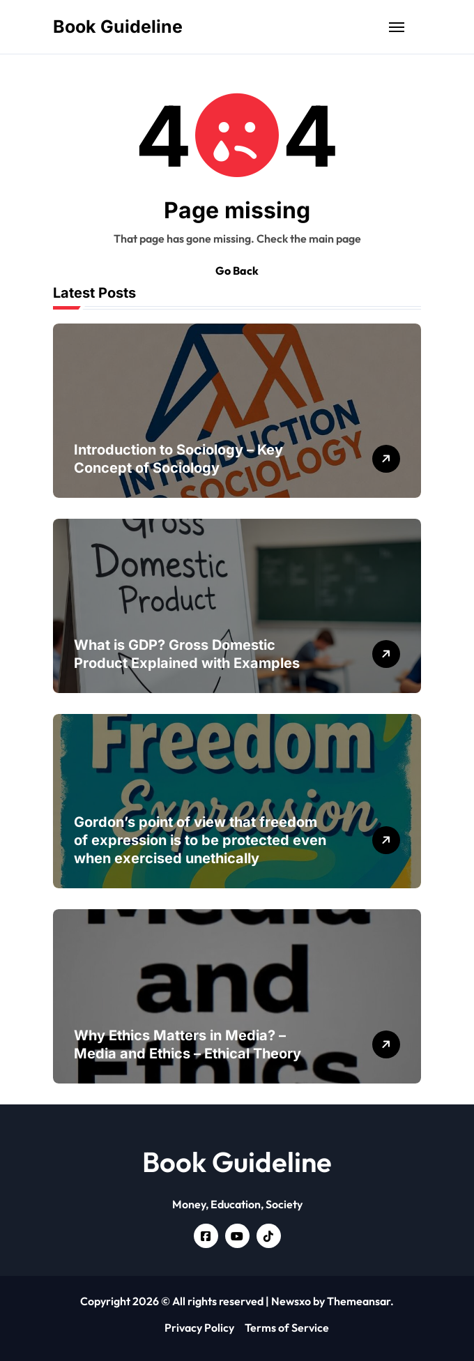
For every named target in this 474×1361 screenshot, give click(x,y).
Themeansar (358, 1301)
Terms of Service (287, 1328)
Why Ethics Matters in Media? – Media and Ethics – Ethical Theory (187, 1044)
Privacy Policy (199, 1328)
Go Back (237, 270)
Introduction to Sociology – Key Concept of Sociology (178, 458)
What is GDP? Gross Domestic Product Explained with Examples (187, 654)
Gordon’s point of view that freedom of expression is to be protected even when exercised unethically (200, 840)
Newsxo (291, 1301)
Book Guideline (118, 26)
